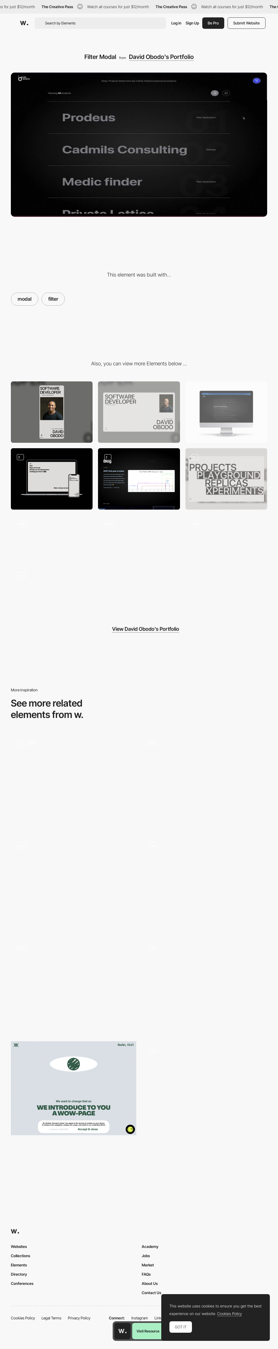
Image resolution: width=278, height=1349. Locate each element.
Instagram (139, 1318)
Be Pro (213, 23)
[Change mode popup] (204, 1088)
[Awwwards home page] (122, 1331)
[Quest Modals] (73, 781)
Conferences (22, 1283)
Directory (19, 1274)
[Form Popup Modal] (73, 986)
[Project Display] (139, 538)
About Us (150, 1283)
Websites (19, 1246)
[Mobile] (52, 412)
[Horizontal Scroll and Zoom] (226, 538)
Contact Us (151, 1292)
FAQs (146, 1274)
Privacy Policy (79, 1318)
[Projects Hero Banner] (226, 479)
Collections (20, 1255)
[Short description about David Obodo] (226, 412)
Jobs (146, 1255)
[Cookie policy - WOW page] (73, 1088)
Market (148, 1265)
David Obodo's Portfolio (161, 57)
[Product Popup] (204, 884)
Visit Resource (148, 1331)
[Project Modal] (73, 884)
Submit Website (246, 23)
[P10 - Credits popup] (204, 781)
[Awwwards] (24, 23)
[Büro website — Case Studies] (204, 986)
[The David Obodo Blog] (139, 479)
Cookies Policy (23, 1318)
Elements (19, 1265)
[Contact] (52, 538)
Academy (150, 1246)
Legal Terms (51, 1318)
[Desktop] (139, 412)
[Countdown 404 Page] (52, 479)
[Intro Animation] (52, 590)
